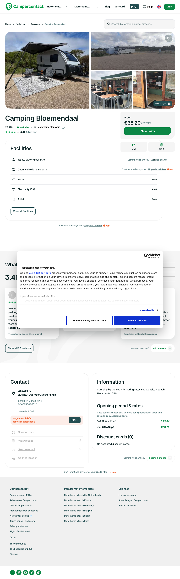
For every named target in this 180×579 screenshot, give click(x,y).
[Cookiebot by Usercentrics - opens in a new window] (146, 256)
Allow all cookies (137, 320)
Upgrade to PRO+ (93, 225)
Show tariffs (148, 131)
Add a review (162, 348)
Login (169, 6)
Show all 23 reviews (19, 348)
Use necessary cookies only (89, 320)
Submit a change (159, 159)
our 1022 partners (40, 273)
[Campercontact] (24, 6)
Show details (146, 310)
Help (148, 6)
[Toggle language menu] (159, 7)
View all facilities (23, 211)
